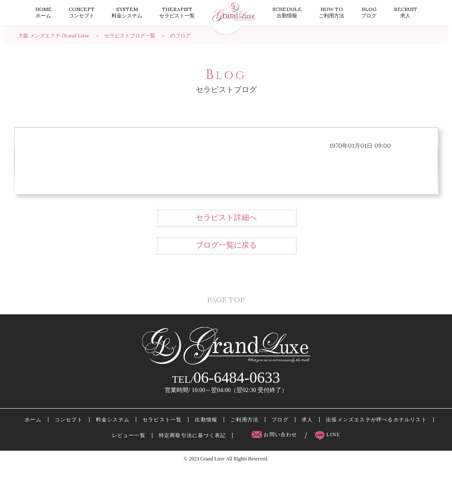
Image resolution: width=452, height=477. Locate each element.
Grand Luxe (212, 468)
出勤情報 (287, 12)
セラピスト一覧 (177, 12)
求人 (405, 12)
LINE (327, 444)
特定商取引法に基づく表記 (192, 445)
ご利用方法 (331, 12)
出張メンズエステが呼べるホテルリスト (376, 429)
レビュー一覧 (129, 445)
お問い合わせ (275, 444)
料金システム (127, 12)
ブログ (368, 12)
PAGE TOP (226, 301)
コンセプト (82, 12)
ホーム (43, 12)
